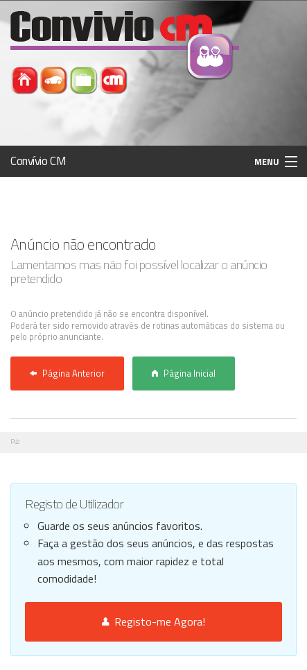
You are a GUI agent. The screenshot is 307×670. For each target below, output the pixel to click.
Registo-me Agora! (153, 621)
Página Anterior (67, 373)
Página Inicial (184, 373)
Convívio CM (38, 161)
